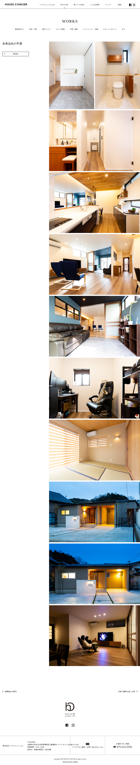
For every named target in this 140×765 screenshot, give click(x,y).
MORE (15, 54)
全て (123, 29)
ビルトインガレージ (110, 29)
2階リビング (46, 29)
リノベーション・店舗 (90, 29)
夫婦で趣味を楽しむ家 (126, 691)
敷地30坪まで (19, 29)
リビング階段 (60, 29)
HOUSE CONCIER (16, 4)
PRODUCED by (70, 762)
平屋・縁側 (74, 29)
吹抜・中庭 (33, 29)
